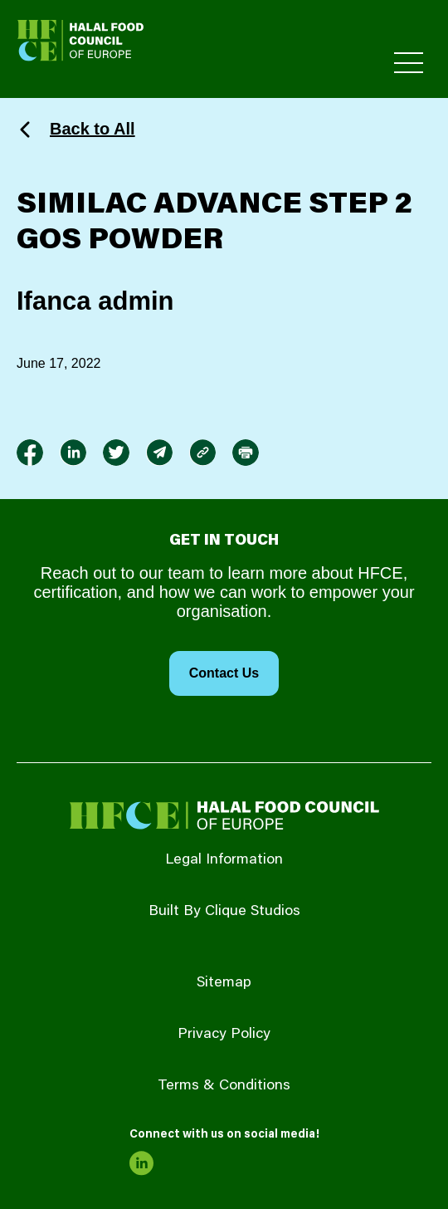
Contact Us (224, 673)
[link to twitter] (116, 452)
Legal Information (224, 860)
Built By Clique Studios (224, 911)
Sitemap (224, 983)
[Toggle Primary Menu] (408, 62)
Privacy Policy (224, 1034)
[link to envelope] (159, 452)
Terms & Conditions (224, 1086)
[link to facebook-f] (30, 452)
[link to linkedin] (73, 452)
